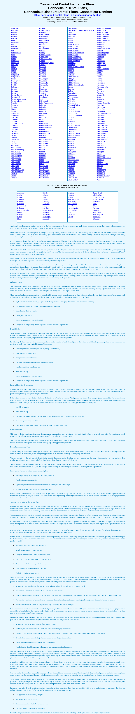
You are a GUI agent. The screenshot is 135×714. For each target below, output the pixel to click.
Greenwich (43, 57)
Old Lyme (71, 79)
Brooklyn (14, 85)
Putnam (71, 123)
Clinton (13, 109)
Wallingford (101, 111)
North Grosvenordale (76, 53)
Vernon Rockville (103, 103)
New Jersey (72, 202)
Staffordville (101, 55)
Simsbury (71, 174)
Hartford (42, 77)
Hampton (42, 73)
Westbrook (101, 141)
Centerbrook (15, 97)
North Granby (73, 51)
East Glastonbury (17, 150)
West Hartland (102, 131)
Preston (71, 119)
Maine (45, 206)
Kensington (43, 97)
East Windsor (16, 168)
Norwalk (71, 69)
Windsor (100, 162)
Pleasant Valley (74, 105)
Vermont (96, 208)
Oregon (70, 217)
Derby (13, 141)
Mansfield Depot (45, 127)
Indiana (45, 195)
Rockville (71, 145)
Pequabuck (72, 95)
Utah (95, 206)
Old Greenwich (74, 77)
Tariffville (100, 79)
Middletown (43, 145)
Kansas (45, 199)
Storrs (99, 67)
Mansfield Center (45, 125)
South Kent (15, 28)
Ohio (69, 212)
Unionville (100, 99)
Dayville (14, 137)
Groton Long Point (46, 63)
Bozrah (13, 71)
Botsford (14, 69)
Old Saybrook (73, 83)
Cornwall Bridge (17, 123)
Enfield (42, 28)
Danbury (14, 131)
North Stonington (74, 57)
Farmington (43, 36)
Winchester (101, 156)
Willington (100, 152)
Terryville (100, 81)
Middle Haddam (45, 139)
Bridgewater (15, 77)
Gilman (42, 44)
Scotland (71, 164)
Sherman (71, 172)
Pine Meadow (73, 97)
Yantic (99, 180)
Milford (42, 148)
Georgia (20, 214)
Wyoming (96, 219)
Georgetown (44, 42)
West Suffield (102, 139)
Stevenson (101, 61)
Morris (41, 160)
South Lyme (101, 30)
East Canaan (16, 148)
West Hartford (102, 129)
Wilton (99, 154)
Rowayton (72, 152)
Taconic (100, 75)
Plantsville (72, 103)
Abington (14, 30)
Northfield (72, 63)
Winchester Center (104, 158)
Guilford (42, 65)
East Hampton (16, 156)
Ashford (14, 38)
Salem (70, 156)
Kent (41, 99)
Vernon (99, 101)
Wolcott (99, 168)
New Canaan (44, 170)
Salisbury (71, 158)
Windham (100, 160)
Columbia (14, 119)
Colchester (15, 113)
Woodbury (101, 172)
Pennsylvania (97, 193)
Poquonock (72, 113)
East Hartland (16, 160)
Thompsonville (102, 87)
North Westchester (75, 59)
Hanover (42, 75)
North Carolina (73, 208)
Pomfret (71, 109)
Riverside (71, 139)
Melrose (42, 135)
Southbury (101, 42)
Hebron (42, 87)
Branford (14, 73)
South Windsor (102, 38)
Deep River (15, 139)
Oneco (70, 87)
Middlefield (43, 143)
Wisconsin (96, 217)
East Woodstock (17, 172)
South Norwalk (102, 32)
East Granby (15, 152)
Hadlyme (42, 69)
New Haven (43, 176)
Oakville (71, 75)
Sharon (71, 168)
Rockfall (71, 143)
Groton (42, 61)
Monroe (42, 152)
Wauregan (101, 121)
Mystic (41, 164)
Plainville (71, 101)
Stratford (100, 71)
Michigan (46, 212)
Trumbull (100, 93)
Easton (13, 176)
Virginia (96, 210)
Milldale (42, 150)
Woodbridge (101, 170)
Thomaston (101, 83)
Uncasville (101, 95)
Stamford (100, 57)
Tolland (99, 89)
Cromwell (14, 129)
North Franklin (73, 49)
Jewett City (43, 95)
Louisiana (46, 204)
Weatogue (101, 123)
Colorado (20, 204)
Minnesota (46, 214)
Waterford (100, 117)
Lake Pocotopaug (46, 103)
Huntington (43, 91)
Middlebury (43, 141)
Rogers (71, 150)
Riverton (71, 141)
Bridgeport (15, 75)
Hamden (42, 71)
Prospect (71, 121)
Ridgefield (72, 137)
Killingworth (43, 101)
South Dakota (98, 199)
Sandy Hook (73, 162)
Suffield (99, 73)
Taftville (99, 77)
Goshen (42, 51)
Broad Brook (15, 81)
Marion (42, 129)
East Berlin (15, 145)
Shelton (71, 170)
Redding (71, 131)
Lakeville (42, 107)
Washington (97, 212)
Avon (13, 40)
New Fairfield (44, 172)
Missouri (46, 219)
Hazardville (43, 85)
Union (99, 97)
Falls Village (44, 34)
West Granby (102, 127)
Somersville (72, 178)
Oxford (70, 91)
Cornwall (14, 121)
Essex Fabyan (44, 30)
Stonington (101, 63)
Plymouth (71, 107)
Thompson (101, 85)
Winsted (100, 166)
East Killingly (16, 164)
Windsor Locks (102, 164)
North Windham (74, 61)
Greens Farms (44, 55)
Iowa (44, 197)
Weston (100, 143)
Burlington (15, 87)
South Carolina (98, 197)
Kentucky (46, 202)
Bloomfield (15, 63)
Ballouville (15, 42)
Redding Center (74, 133)
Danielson (14, 133)
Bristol (13, 79)
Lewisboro (43, 113)
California (20, 202)
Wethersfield (101, 148)
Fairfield (42, 32)
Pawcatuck (72, 93)
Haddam (42, 67)
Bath (12, 51)
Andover (14, 34)
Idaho (19, 219)
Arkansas (20, 199)
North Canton (73, 47)
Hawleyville (43, 83)
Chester (14, 107)
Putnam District (74, 125)
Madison (42, 121)
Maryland (46, 208)
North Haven (73, 55)
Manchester (43, 123)
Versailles (100, 105)
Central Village (16, 101)
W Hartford (101, 109)
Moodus (42, 156)
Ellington (14, 178)
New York (71, 206)
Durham (14, 143)
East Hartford (16, 158)
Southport (100, 47)
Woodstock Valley (103, 176)
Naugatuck (43, 166)
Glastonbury (44, 49)
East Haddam (16, 154)
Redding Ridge (74, 135)
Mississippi (46, 217)
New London (44, 178)
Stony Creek (101, 65)
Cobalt (13, 111)
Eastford (14, 174)
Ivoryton (42, 93)
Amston (14, 32)
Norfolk (70, 42)
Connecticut (21, 206)
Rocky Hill (72, 148)
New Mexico (72, 204)
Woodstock (101, 174)
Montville (42, 154)
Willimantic (101, 150)
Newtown (71, 36)
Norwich (71, 71)
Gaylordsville (44, 40)
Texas (95, 204)
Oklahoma (71, 214)
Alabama (20, 193)
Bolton (13, 67)
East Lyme (15, 166)
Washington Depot (104, 113)
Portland (71, 117)
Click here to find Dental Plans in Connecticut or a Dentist (67, 15)
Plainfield (71, 99)
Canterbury (15, 91)
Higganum (43, 89)
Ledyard (42, 111)
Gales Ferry (43, 38)
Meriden (42, 137)
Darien (13, 135)
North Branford (73, 44)
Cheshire (14, 105)
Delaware (20, 208)
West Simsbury (102, 137)
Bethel (13, 59)
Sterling (100, 59)
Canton (13, 93)
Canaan (14, 89)
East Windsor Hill (17, 170)
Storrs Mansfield (103, 69)
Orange (71, 89)
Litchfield (42, 117)
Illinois (45, 193)
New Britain (43, 168)
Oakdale (71, 73)
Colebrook (15, 115)
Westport (100, 145)
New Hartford (44, 174)
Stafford (100, 51)
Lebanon (42, 109)
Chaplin (14, 103)
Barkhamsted (16, 49)
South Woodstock (103, 40)
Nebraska (71, 195)
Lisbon (41, 115)
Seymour (71, 166)
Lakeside (42, 105)
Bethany (14, 57)
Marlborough (44, 131)
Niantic (70, 38)
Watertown (101, 119)
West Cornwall (102, 125)
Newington (72, 34)
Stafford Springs (103, 53)
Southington (101, 44)
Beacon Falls (16, 53)
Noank (70, 40)
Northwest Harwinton (76, 67)
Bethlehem (15, 61)
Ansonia (14, 36)
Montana (71, 193)
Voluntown (101, 107)
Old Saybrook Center (76, 85)
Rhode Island (97, 195)
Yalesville (100, 178)
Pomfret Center (74, 111)
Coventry (14, 127)
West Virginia (98, 214)
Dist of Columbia (23, 210)
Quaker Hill (72, 127)
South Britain (73, 180)
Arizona (20, 197)
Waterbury (101, 115)
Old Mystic (72, 81)
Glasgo (42, 47)
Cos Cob (14, 125)
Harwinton (43, 81)
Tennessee (96, 202)
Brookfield (14, 83)
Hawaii (19, 217)
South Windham (103, 36)
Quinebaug (72, 129)
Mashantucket (44, 133)
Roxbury (71, 154)
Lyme (41, 119)
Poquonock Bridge (75, 115)
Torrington (100, 91)
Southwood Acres (103, 49)
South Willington (103, 34)
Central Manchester (18, 99)
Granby (42, 53)
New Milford (72, 28)
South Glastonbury (104, 28)
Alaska (19, 195)
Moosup (42, 158)
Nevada (70, 197)
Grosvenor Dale (45, 59)
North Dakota (72, 210)
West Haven (101, 133)
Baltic (13, 44)
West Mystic (101, 135)
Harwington (43, 79)
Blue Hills (14, 65)
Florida (19, 212)
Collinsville (15, 117)
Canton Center (16, 95)
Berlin (13, 55)
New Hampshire (73, 199)
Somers (71, 176)
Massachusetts (48, 210)
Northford (71, 65)
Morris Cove (44, 162)
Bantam (14, 47)
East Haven (15, 162)
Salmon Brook (73, 160)
